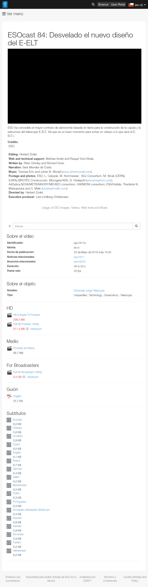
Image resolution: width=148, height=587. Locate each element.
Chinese (17, 427)
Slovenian (18, 534)
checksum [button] (36, 329)
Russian (17, 518)
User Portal (118, 4)
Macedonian (20, 485)
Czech (16, 444)
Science (103, 4)
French (16, 460)
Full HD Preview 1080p (26, 324)
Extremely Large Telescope (89, 290)
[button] (27, 329)
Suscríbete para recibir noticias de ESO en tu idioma (51, 578)
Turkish (17, 542)
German (17, 468)
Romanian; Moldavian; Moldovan (31, 509)
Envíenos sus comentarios (13, 578)
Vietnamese (19, 550)
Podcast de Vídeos (24, 348)
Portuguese (19, 501)
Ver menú (12, 13)
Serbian (17, 526)
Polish (16, 493)
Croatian (17, 436)
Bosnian (17, 419)
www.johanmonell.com (76, 171)
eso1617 (79, 257)
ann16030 (80, 261)
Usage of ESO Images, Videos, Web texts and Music (75, 207)
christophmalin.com (54, 188)
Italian (16, 477)
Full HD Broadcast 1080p (27, 372)
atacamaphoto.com (99, 180)
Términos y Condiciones (110, 578)
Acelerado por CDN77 (87, 578)
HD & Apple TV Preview (26, 315)
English (17, 396)
